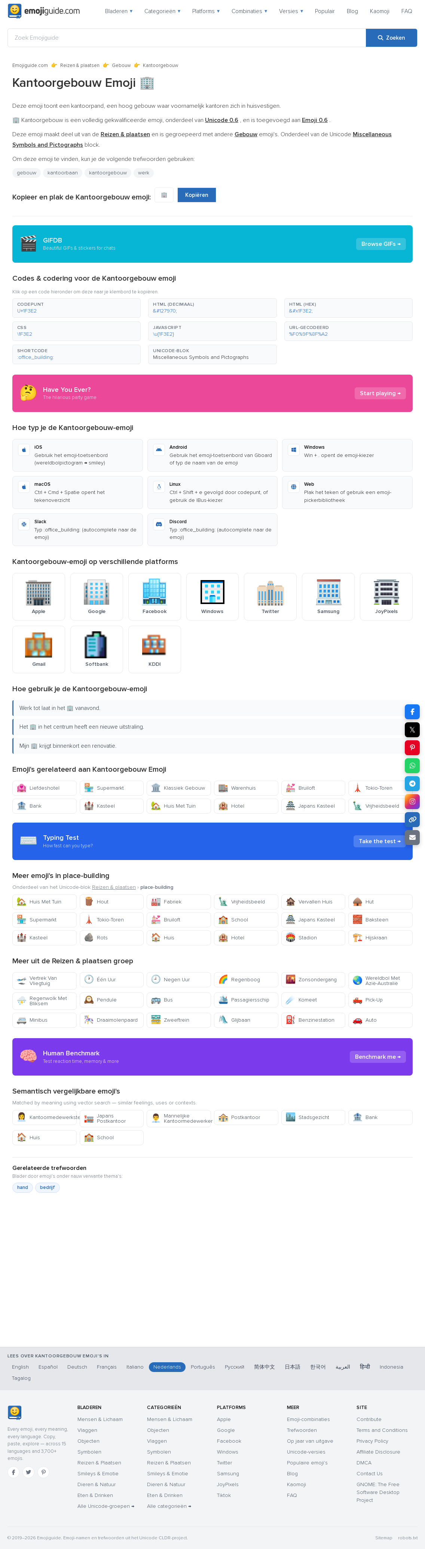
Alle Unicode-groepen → (105, 1506)
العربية (343, 1367)
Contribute (369, 1419)
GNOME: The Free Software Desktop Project (378, 1492)
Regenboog (239, 980)
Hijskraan (369, 938)
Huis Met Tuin (173, 806)
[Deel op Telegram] (412, 783)
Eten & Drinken (95, 1495)
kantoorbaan (63, 173)
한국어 (318, 1367)
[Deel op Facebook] (412, 711)
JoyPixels (228, 1484)
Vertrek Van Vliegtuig (36, 981)
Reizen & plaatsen (80, 65)
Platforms (206, 11)
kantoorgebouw (108, 173)
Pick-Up (367, 1000)
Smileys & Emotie (98, 1473)
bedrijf (47, 1187)
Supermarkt (104, 788)
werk (143, 173)
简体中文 (264, 1367)
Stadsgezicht (307, 1117)
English (20, 1367)
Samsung (228, 1473)
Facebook (229, 1441)
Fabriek (166, 902)
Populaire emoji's (307, 1463)
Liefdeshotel (37, 788)
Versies (291, 11)
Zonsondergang (311, 980)
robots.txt (408, 1538)
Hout (96, 902)
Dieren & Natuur (96, 1484)
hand (22, 1187)
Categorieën (162, 11)
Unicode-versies (306, 1452)
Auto (364, 1020)
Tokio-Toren (372, 788)
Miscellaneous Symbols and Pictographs (201, 357)
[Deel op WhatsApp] (412, 765)
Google (226, 1430)
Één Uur (100, 980)
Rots (96, 938)
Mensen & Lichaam (100, 1419)
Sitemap (383, 1538)
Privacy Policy (372, 1441)
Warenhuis (237, 788)
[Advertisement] (212, 1305)
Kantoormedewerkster (46, 1117)
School (233, 920)
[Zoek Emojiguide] (187, 38)
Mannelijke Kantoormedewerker (181, 1118)
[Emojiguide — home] (43, 11)
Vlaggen (87, 1430)
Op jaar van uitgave (310, 1441)
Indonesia (391, 1367)
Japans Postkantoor (105, 1118)
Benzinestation (309, 1020)
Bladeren (118, 11)
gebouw (26, 173)
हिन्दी (365, 1367)
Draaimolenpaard (111, 1020)
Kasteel (99, 806)
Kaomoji (379, 11)
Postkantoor (239, 1117)
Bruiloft (300, 788)
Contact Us (370, 1473)
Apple (224, 1419)
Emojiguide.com (30, 65)
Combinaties (249, 11)
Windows (227, 1452)
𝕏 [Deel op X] (412, 730)
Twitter (224, 1463)
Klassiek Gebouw (178, 788)
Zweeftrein (170, 1020)
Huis (162, 938)
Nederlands (167, 1367)
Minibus (32, 1020)
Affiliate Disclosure (378, 1452)
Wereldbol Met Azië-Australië (376, 981)
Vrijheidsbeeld (375, 806)
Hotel (231, 806)
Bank (29, 806)
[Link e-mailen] (412, 837)
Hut (363, 902)
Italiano (135, 1367)
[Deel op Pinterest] (412, 747)
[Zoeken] (391, 38)
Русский (234, 1367)
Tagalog (21, 1378)
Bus (162, 1000)
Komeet (301, 1000)
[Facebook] (13, 1472)
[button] (76, 308)
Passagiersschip (243, 1000)
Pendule (100, 1000)
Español (48, 1367)
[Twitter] (28, 1472)
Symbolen (89, 1452)
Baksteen (370, 920)
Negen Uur (170, 980)
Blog (352, 11)
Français (107, 1367)
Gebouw (121, 65)
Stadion (301, 938)
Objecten (88, 1441)
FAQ (406, 11)
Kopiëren (196, 195)
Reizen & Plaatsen (99, 1463)
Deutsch (77, 1367)
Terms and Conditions (382, 1430)
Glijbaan (234, 1020)
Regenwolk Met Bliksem (41, 1001)
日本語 (292, 1367)
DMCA (364, 1463)
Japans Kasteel (310, 806)
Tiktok (224, 1495)
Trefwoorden (302, 1430)
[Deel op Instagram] (412, 801)
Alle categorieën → (169, 1506)
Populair (325, 11)
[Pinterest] (43, 1472)
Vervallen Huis (309, 902)
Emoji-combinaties (308, 1419)
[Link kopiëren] (412, 819)
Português (203, 1367)
